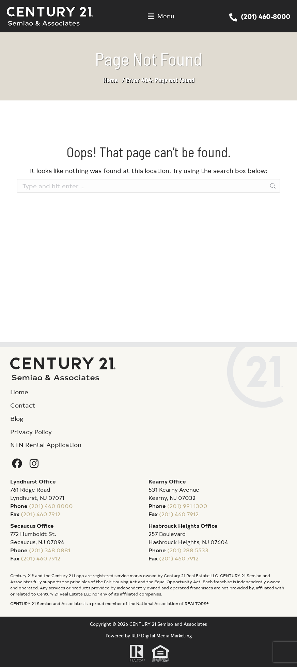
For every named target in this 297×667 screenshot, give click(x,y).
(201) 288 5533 (187, 550)
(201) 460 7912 (40, 514)
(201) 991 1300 (187, 505)
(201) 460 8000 (51, 505)
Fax (14, 514)
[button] (161, 16)
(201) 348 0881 (50, 550)
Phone (19, 505)
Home (110, 80)
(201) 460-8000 (265, 16)
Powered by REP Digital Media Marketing (149, 635)
